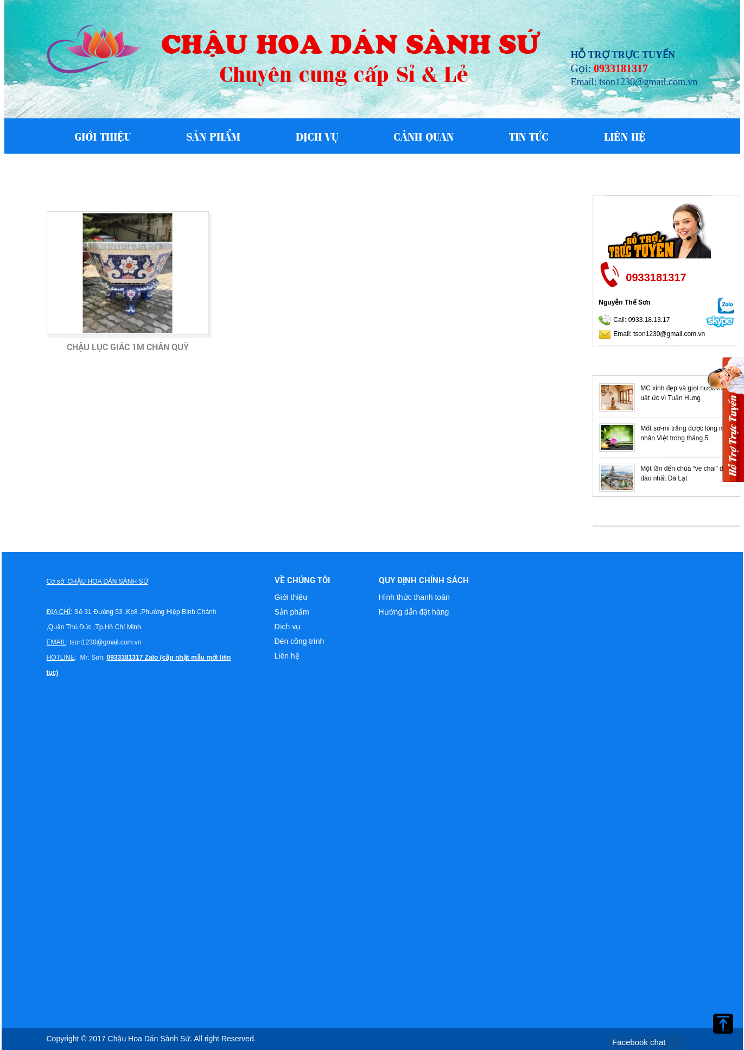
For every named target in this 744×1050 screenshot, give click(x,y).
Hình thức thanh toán (414, 597)
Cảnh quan (423, 135)
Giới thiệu (102, 135)
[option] (666, 397)
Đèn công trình (300, 641)
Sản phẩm (213, 135)
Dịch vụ (317, 135)
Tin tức (529, 135)
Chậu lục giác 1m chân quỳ (128, 346)
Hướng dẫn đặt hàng (414, 612)
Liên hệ (625, 135)
